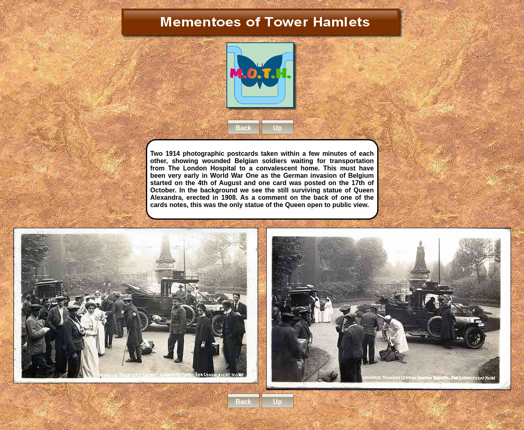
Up (277, 127)
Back (243, 127)
